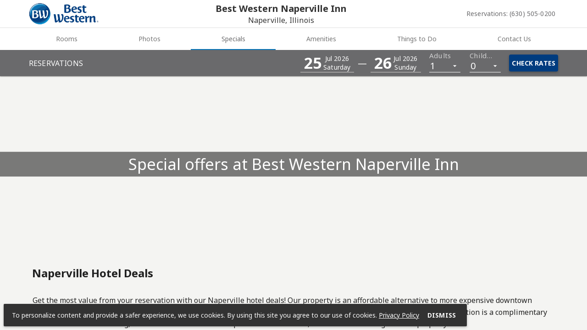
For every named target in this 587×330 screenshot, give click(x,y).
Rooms (67, 38)
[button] (327, 63)
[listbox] (444, 65)
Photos (149, 38)
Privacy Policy (399, 315)
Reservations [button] (56, 63)
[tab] (66, 39)
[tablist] (293, 39)
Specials (233, 38)
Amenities (321, 38)
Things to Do (417, 38)
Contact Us (514, 38)
